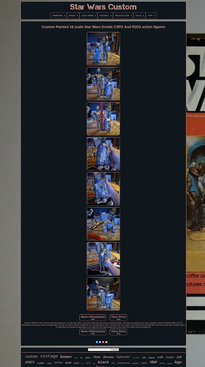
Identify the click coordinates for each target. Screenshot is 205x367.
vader (49, 363)
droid (76, 363)
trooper (170, 357)
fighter (88, 358)
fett (82, 363)
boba (76, 358)
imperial (135, 363)
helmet (169, 363)
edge (94, 363)
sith (113, 363)
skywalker (136, 358)
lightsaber (123, 357)
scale (160, 357)
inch (88, 362)
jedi (179, 357)
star (153, 361)
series (58, 362)
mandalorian (123, 362)
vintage (49, 356)
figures (152, 358)
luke (144, 357)
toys (81, 358)
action (162, 363)
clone (97, 357)
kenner (66, 356)
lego (178, 362)
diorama (108, 357)
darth (68, 362)
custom (31, 356)
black (103, 362)
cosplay (40, 363)
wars (30, 361)
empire (144, 363)
